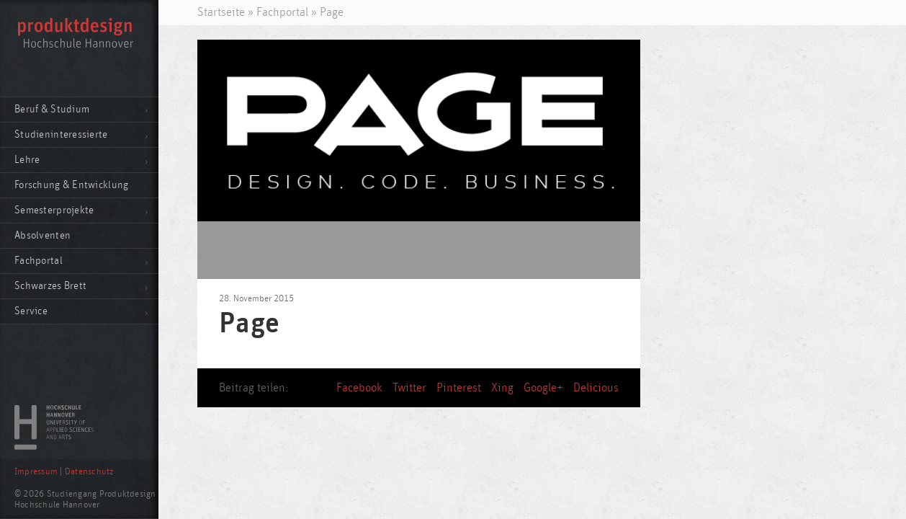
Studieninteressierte (61, 134)
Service (31, 311)
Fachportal (38, 260)
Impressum (36, 471)
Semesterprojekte (54, 210)
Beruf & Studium (51, 109)
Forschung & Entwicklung (71, 184)
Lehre (27, 159)
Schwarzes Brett (50, 285)
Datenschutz (89, 471)
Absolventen (42, 235)
